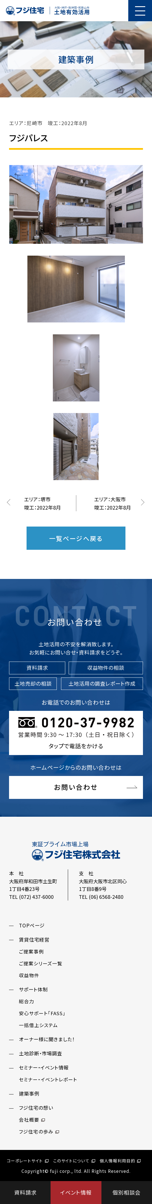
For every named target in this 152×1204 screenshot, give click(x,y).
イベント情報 (76, 1192)
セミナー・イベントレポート (48, 1079)
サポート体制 (33, 989)
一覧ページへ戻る (76, 538)
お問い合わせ (76, 787)
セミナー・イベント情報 (44, 1067)
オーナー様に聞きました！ (47, 1039)
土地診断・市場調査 (40, 1053)
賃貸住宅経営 (34, 939)
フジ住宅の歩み (39, 1131)
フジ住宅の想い (36, 1107)
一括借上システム (38, 1025)
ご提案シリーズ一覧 (40, 963)
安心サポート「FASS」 (42, 1013)
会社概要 (32, 1119)
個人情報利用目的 (120, 1161)
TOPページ (32, 925)
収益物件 (29, 975)
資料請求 (25, 1192)
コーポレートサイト (28, 1161)
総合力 (26, 1001)
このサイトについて (74, 1161)
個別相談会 (126, 1192)
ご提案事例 (31, 951)
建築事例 (29, 1093)
